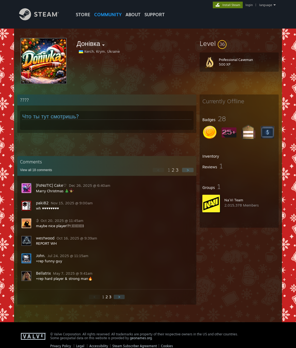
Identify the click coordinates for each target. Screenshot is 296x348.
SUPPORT (154, 14)
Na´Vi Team (233, 200)
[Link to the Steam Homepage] (43, 18)
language (265, 5)
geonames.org (141, 338)
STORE (83, 14)
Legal (80, 346)
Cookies (167, 346)
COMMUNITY (108, 14)
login (249, 5)
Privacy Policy (60, 346)
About (133, 14)
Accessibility (98, 346)
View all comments (36, 170)
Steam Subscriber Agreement (134, 346)
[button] (239, 43)
